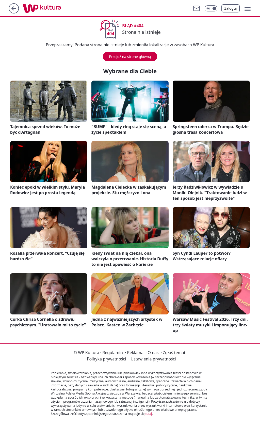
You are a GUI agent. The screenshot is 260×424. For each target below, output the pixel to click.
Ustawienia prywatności (152, 359)
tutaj (148, 414)
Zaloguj (230, 8)
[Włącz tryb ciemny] (211, 8)
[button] (247, 8)
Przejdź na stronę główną (130, 56)
